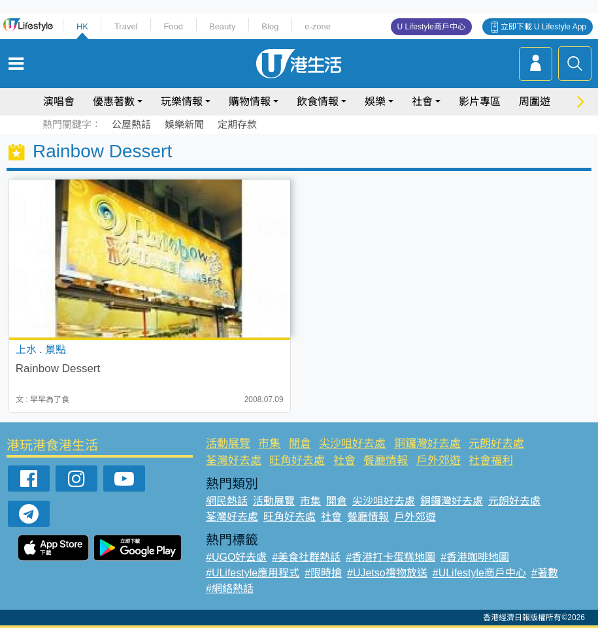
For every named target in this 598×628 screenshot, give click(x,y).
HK (82, 26)
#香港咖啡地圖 (474, 557)
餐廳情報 (385, 460)
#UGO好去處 (236, 557)
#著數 (544, 572)
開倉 (300, 443)
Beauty (222, 26)
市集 (269, 443)
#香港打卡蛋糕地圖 (390, 557)
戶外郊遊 (438, 460)
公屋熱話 (131, 124)
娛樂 (375, 101)
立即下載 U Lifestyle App (543, 26)
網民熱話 (227, 501)
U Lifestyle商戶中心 (431, 26)
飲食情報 (318, 101)
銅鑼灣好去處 (427, 443)
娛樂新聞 (184, 124)
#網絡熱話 (230, 588)
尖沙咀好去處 (352, 443)
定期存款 (237, 124)
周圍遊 (534, 101)
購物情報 (250, 101)
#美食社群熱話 (306, 557)
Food (173, 26)
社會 (422, 101)
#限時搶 (323, 572)
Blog (269, 26)
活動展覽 (228, 443)
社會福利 (491, 460)
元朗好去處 (496, 443)
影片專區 (480, 101)
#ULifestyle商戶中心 (479, 572)
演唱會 (59, 101)
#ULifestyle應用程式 (252, 572)
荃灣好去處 (233, 460)
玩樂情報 (182, 101)
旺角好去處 (297, 460)
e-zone (318, 26)
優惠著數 (114, 101)
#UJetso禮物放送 (387, 572)
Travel (126, 26)
